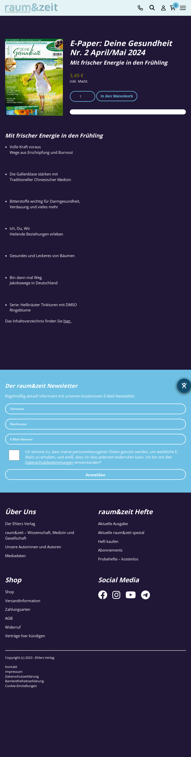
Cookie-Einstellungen (21, 686)
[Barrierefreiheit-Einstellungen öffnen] (184, 385)
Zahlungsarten (17, 609)
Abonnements (110, 550)
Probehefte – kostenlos (118, 558)
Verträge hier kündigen (25, 635)
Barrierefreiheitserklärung (24, 681)
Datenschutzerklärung (22, 676)
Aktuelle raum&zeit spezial (121, 532)
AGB (9, 618)
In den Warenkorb (117, 96)
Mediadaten (15, 555)
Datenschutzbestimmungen (49, 462)
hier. (67, 320)
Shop (9, 591)
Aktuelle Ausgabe (113, 523)
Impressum (13, 671)
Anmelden (95, 474)
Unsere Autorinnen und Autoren (33, 546)
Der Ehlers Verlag (20, 523)
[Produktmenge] (82, 96)
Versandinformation (22, 600)
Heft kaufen (108, 541)
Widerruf (13, 627)
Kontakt (11, 666)
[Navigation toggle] (183, 8)
